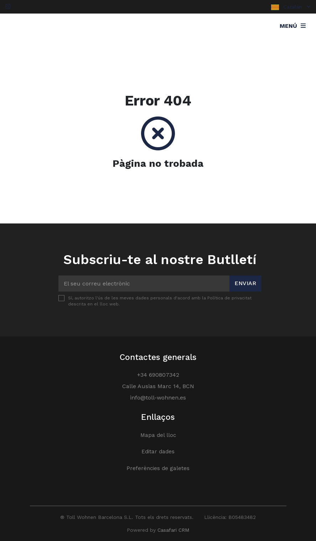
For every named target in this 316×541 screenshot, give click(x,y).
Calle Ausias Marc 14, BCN (158, 386)
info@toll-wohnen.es (158, 397)
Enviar (245, 283)
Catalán (291, 7)
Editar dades (158, 451)
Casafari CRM (173, 530)
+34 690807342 (158, 374)
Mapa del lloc (158, 435)
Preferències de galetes (158, 468)
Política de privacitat (229, 297)
